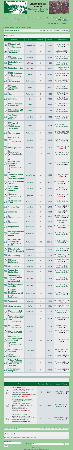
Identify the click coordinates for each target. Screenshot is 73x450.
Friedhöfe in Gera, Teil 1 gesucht (16, 250)
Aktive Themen (26, 27)
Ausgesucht (15, 133)
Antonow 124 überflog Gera (14, 241)
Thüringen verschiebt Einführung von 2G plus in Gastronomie (15, 293)
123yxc (60, 227)
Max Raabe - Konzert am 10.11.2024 (13, 117)
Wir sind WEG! (16, 332)
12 (11, 155)
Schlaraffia (12, 99)
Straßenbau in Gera (15, 68)
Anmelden (8, 19)
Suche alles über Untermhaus (14, 52)
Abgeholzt (14, 222)
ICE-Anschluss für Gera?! (15, 74)
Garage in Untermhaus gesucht (13, 88)
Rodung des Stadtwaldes (13, 271)
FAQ (58, 20)
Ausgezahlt (12, 301)
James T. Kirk (60, 75)
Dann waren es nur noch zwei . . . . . (16, 105)
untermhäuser (30, 45)
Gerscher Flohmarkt (20, 414)
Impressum (31, 18)
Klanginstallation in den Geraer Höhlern (16, 234)
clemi (30, 87)
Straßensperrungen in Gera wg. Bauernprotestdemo (16, 176)
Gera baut (14, 194)
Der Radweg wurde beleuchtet (15, 285)
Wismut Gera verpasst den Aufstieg (13, 188)
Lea (60, 327)
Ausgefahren (15, 326)
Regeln (54, 18)
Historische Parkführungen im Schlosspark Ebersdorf (15, 339)
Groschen (63, 18)
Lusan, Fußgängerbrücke (15, 58)
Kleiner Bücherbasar (13, 261)
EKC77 (13, 94)
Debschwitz (12, 212)
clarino (30, 104)
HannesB (30, 57)
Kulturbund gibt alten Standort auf (15, 111)
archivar (60, 46)
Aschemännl (60, 58)
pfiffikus (30, 63)
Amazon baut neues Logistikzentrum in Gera (16, 318)
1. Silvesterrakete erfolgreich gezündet (14, 162)
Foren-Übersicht (9, 31)
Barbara (60, 95)
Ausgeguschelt (16, 311)
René (30, 74)
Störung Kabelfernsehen (14, 356)
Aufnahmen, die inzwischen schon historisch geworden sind (15, 278)
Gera (17, 31)
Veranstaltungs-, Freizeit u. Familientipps (22, 401)
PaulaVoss (30, 350)
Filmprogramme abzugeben (14, 370)
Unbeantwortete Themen (11, 27)
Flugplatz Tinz (13, 207)
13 (13, 155)
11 (9, 155)
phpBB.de (46, 449)
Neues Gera (15, 217)
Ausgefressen (13, 227)
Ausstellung (15, 256)
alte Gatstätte (15, 306)
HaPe (30, 255)
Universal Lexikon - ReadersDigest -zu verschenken (15, 126)
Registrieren (19, 19)
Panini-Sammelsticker (14, 81)
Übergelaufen (15, 148)
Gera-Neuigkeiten (18, 387)
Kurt (30, 99)
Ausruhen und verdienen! (15, 351)
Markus (60, 357)
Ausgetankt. (15, 267)
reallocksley (60, 312)
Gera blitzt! (14, 152)
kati (30, 153)
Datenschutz (42, 18)
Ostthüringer (30, 81)
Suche (66, 20)
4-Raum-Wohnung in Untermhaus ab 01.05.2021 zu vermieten (15, 363)
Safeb (30, 341)
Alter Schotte (30, 217)
